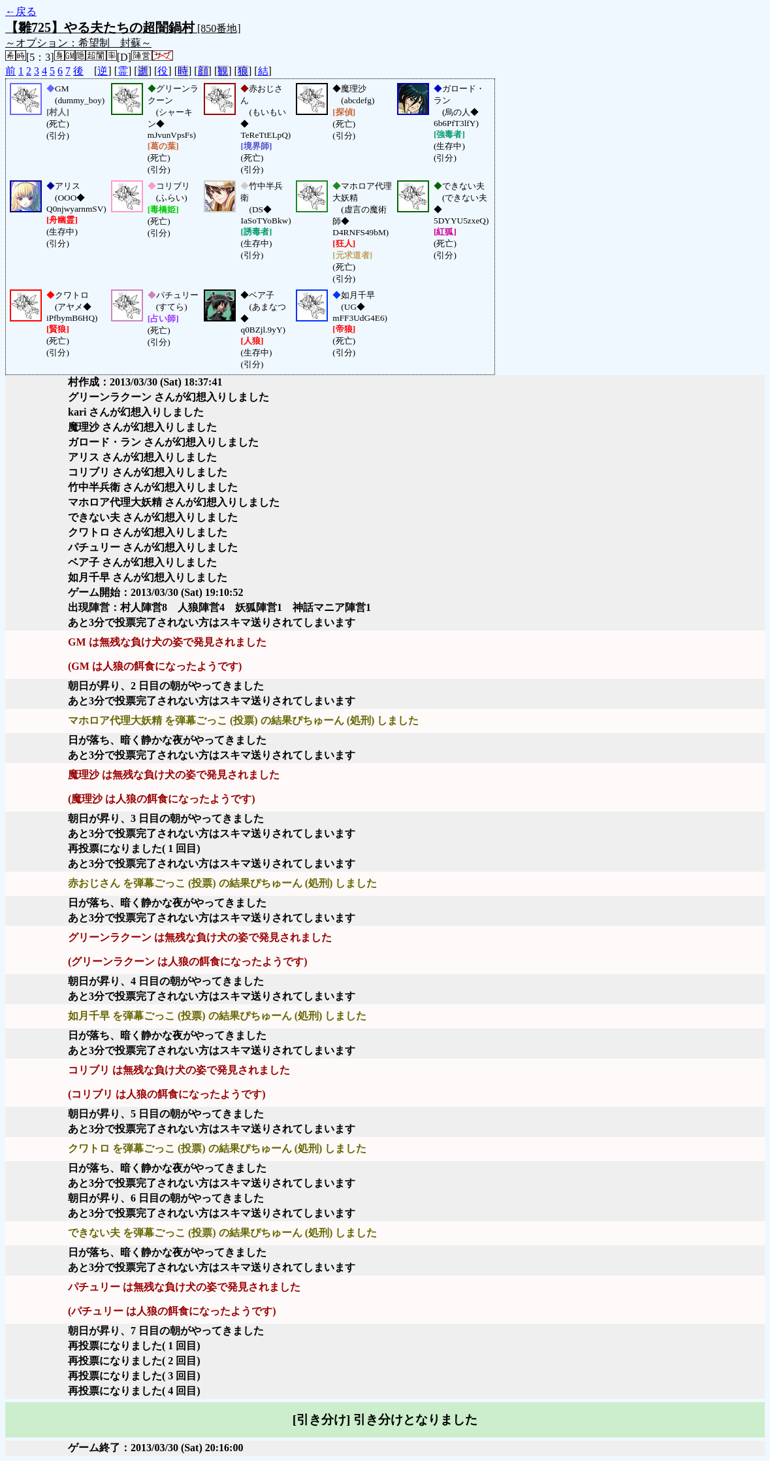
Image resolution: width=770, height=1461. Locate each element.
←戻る (21, 11)
